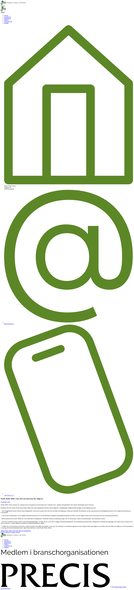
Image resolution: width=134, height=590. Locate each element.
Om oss (6, 15)
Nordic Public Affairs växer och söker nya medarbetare (16, 530)
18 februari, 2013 (5, 502)
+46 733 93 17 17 (9, 495)
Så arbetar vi (7, 17)
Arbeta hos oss (8, 21)
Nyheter (6, 20)
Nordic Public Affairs (120, 587)
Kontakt (6, 23)
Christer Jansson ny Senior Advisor (10, 532)
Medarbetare (7, 18)
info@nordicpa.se (9, 324)
